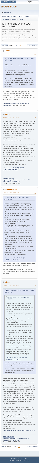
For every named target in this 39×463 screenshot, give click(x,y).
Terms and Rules (18, 458)
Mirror (7, 114)
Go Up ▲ (26, 458)
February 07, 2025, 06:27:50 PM (11, 285)
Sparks (7, 51)
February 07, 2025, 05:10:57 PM (11, 192)
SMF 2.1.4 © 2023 (14, 460)
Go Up (4, 446)
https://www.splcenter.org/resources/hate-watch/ (16, 180)
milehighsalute (11, 189)
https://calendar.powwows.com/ (11, 181)
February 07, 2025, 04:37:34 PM (11, 117)
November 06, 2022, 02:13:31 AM (11, 54)
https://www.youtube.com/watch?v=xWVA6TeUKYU (19, 430)
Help (12, 458)
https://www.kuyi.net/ (8, 178)
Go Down (5, 45)
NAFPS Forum (9, 6)
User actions (32, 45)
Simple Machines (24, 460)
